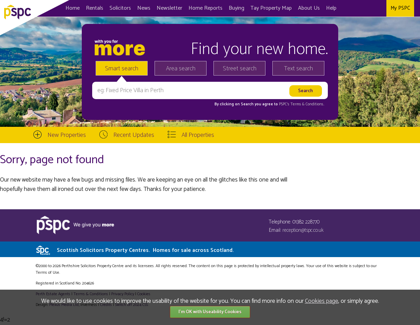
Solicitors (120, 8)
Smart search (121, 68)
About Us (309, 8)
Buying (236, 8)
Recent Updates (133, 135)
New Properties (66, 135)
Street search (239, 68)
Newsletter (169, 8)
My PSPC (400, 8)
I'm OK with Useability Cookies (210, 312)
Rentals (94, 8)
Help (331, 8)
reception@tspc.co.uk (303, 230)
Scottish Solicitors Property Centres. (145, 250)
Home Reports (205, 8)
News (143, 8)
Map (271, 8)
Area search (180, 68)
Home (72, 8)
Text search (298, 68)
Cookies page (321, 301)
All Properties (198, 135)
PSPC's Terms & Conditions (301, 104)
